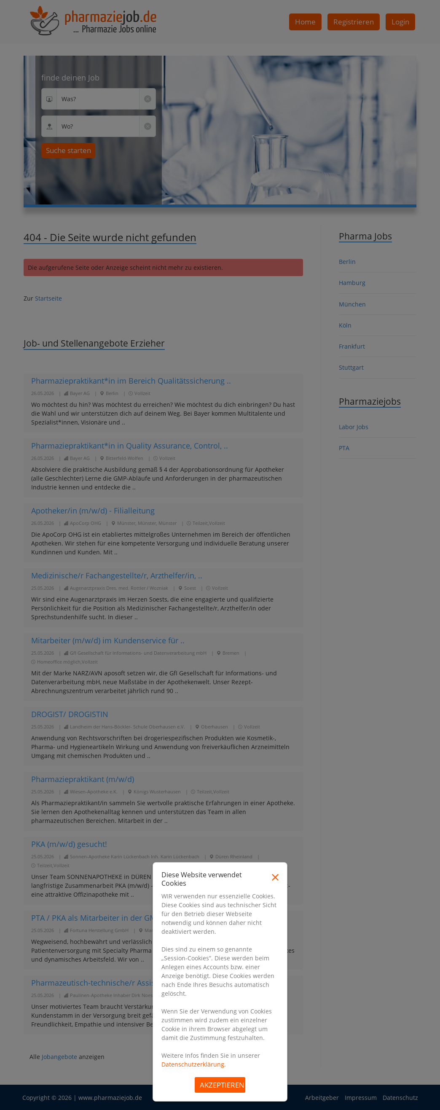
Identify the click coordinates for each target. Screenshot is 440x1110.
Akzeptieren (222, 1085)
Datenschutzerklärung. (193, 1064)
